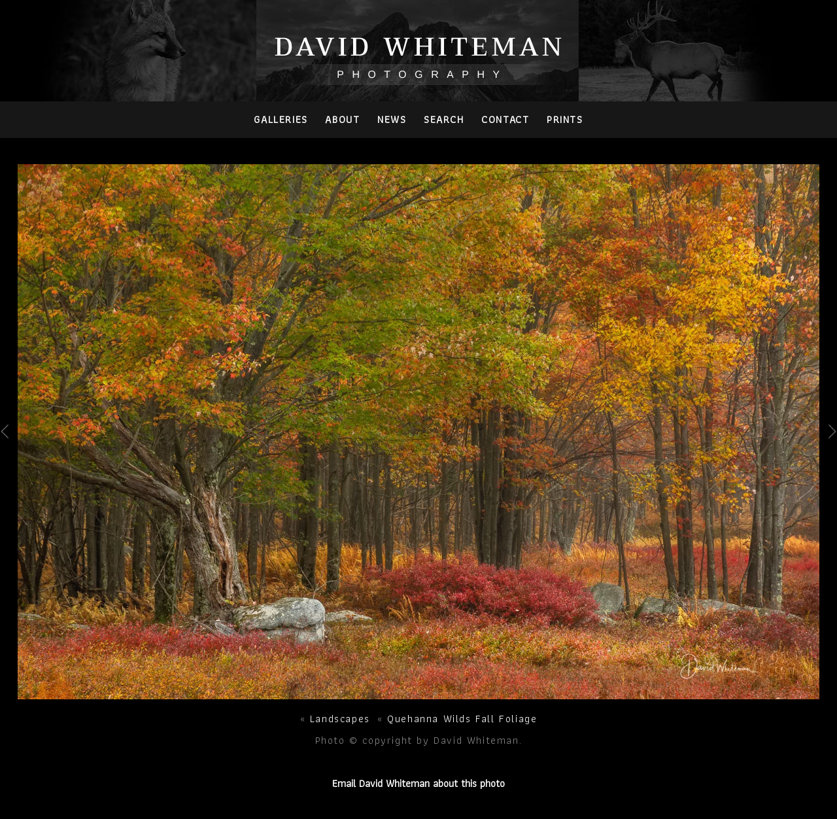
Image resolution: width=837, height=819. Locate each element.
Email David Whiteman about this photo (418, 783)
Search (444, 119)
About (342, 119)
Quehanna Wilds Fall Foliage (462, 718)
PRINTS (565, 119)
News (391, 119)
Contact (505, 119)
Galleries (280, 119)
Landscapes (340, 718)
